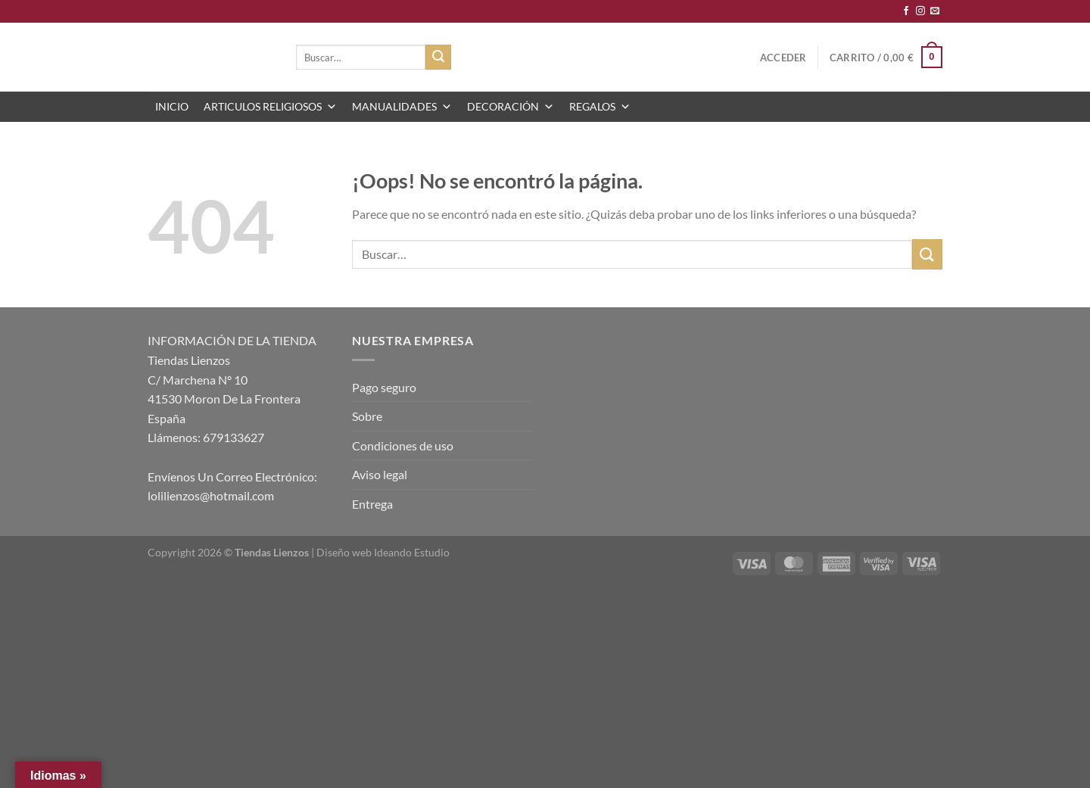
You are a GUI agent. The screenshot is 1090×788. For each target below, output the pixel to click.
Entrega (372, 504)
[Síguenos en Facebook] (906, 11)
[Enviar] (438, 57)
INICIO (171, 106)
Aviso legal (379, 474)
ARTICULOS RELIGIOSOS (270, 107)
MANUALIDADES (402, 107)
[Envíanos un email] (934, 11)
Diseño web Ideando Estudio (383, 552)
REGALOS (600, 107)
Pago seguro (384, 387)
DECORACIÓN (510, 107)
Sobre (367, 416)
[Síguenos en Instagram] (920, 11)
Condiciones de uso (402, 445)
